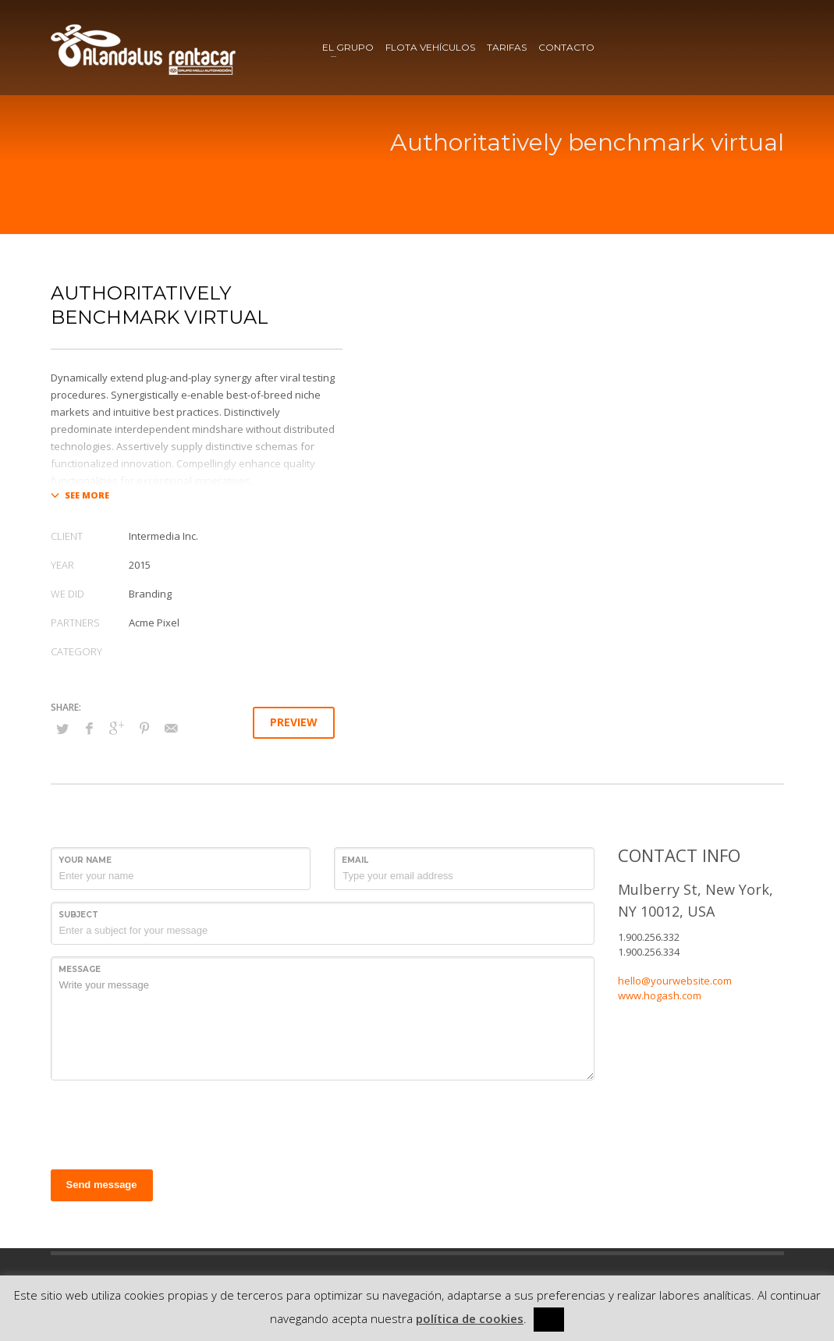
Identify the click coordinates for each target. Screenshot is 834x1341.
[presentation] (169, 1122)
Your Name (85, 860)
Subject (78, 915)
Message (80, 969)
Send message (101, 1184)
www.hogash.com (659, 995)
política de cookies (469, 1318)
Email (355, 860)
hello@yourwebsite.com (675, 981)
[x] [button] (549, 1319)
